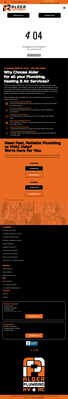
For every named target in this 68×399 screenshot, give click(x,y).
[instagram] (34, 350)
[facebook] (31, 350)
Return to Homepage (34, 55)
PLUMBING (7, 227)
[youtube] (37, 350)
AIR (4, 278)
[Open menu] (64, 8)
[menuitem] (34, 230)
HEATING (6, 266)
